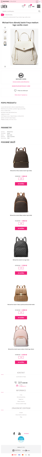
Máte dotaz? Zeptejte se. (21, 95)
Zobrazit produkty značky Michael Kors (21, 82)
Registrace (21, 399)
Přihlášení (13, 1)
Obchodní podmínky (21, 397)
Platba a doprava (21, 401)
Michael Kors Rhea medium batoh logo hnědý (21, 170)
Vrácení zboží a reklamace (21, 415)
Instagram (26, 433)
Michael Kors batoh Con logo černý (21, 260)
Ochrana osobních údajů (21, 403)
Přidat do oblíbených (23, 90)
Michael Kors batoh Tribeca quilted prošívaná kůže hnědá (21, 304)
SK (37, 2)
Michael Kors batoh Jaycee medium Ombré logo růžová (21, 349)
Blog (21, 417)
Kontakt (21, 412)
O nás (21, 395)
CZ (39, 2)
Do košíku (21, 184)
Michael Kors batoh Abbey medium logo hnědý (21, 215)
